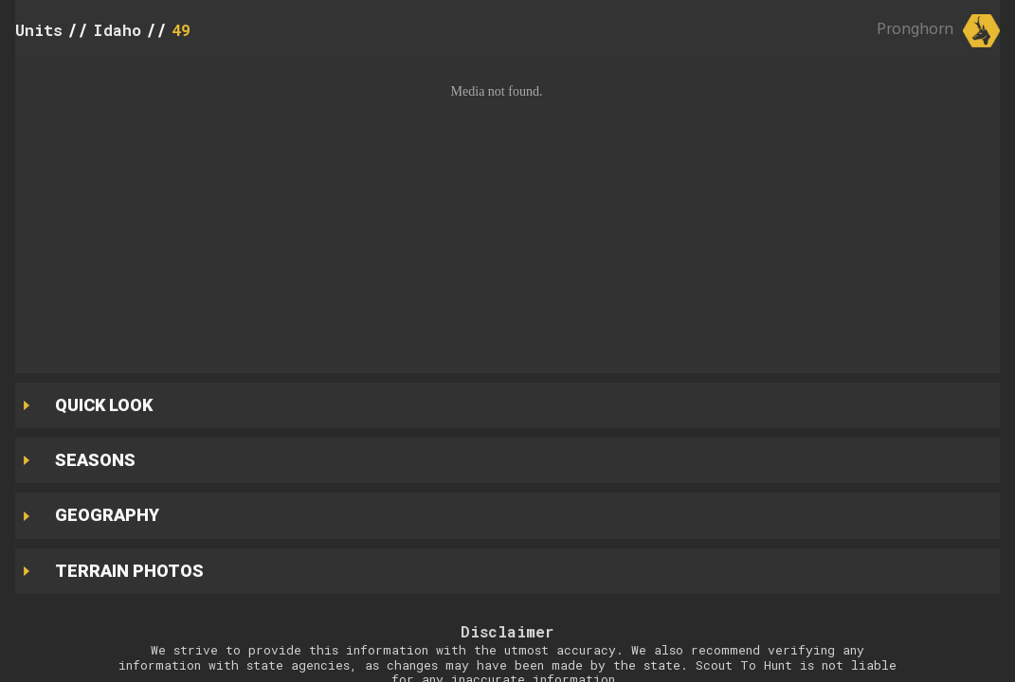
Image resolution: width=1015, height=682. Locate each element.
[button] (507, 212)
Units (39, 30)
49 (181, 30)
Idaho (117, 30)
